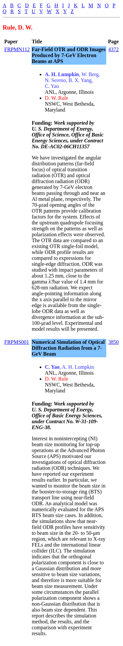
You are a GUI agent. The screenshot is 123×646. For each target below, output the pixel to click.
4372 (113, 49)
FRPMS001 (16, 342)
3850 (113, 342)
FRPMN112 (17, 49)
